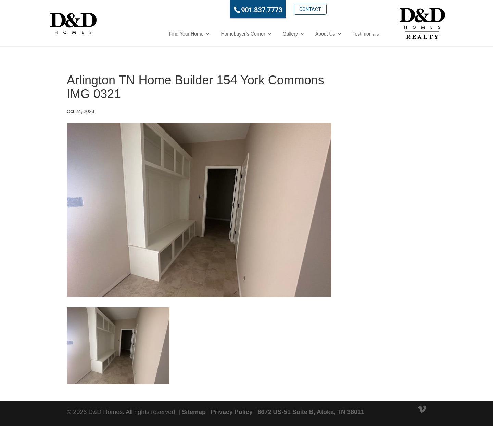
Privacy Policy (232, 412)
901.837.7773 (232, 10)
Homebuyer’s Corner (213, 34)
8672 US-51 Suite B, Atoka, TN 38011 (311, 412)
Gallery (260, 34)
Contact (280, 9)
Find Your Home (157, 34)
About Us (296, 34)
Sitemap (194, 412)
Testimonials (336, 34)
